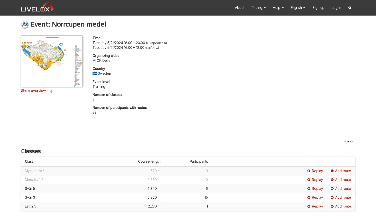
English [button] (298, 8)
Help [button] (278, 8)
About (239, 8)
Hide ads (348, 141)
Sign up (318, 8)
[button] (350, 8)
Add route (341, 171)
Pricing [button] (259, 8)
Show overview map (37, 91)
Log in (336, 8)
